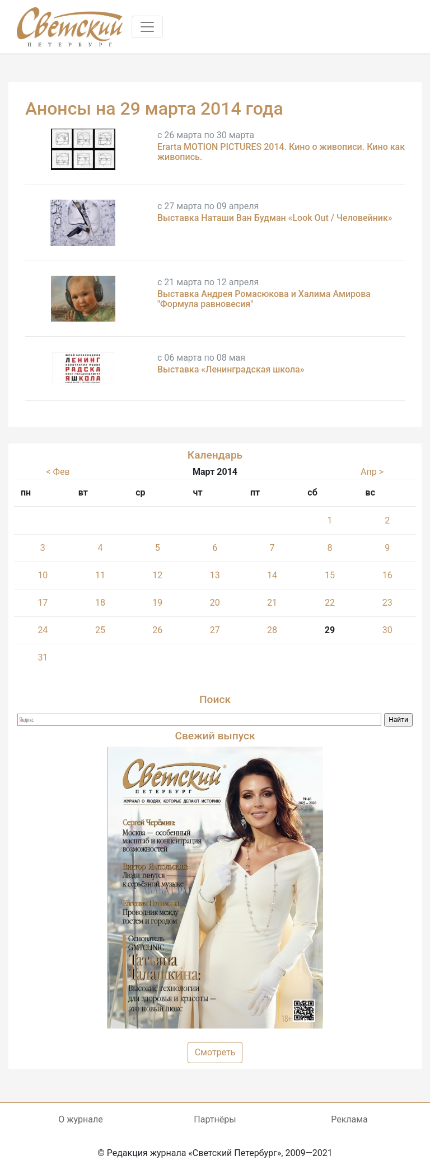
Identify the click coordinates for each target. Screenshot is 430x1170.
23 (387, 602)
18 (100, 602)
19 (157, 602)
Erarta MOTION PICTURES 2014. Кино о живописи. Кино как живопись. (281, 151)
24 (43, 630)
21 (272, 602)
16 (387, 575)
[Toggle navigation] (147, 27)
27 (215, 630)
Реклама (349, 1119)
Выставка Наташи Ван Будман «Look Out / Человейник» (274, 218)
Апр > (372, 471)
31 (43, 657)
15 (330, 575)
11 (100, 575)
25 (100, 630)
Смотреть (215, 1052)
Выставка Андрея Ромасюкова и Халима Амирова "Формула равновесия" (264, 299)
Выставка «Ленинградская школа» (230, 369)
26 (157, 630)
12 (157, 575)
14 (272, 575)
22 (330, 602)
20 (215, 602)
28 (272, 630)
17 (43, 602)
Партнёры (215, 1119)
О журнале (80, 1119)
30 (387, 630)
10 (43, 575)
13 (215, 575)
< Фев (57, 471)
